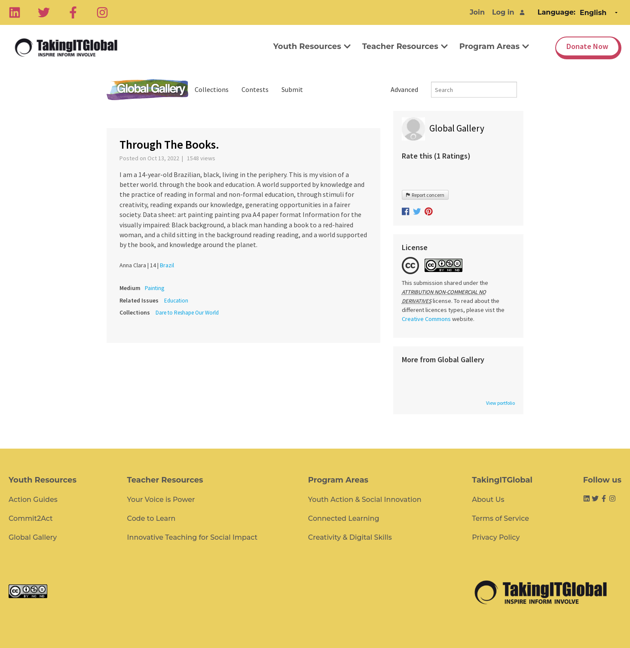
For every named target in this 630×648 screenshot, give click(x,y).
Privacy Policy (496, 537)
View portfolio (500, 403)
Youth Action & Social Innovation (365, 499)
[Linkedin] (15, 12)
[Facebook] (73, 12)
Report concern (425, 195)
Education (176, 300)
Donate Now (587, 46)
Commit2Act (31, 518)
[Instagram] (102, 12)
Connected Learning (343, 518)
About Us (488, 499)
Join (477, 12)
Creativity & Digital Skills (350, 537)
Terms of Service (500, 518)
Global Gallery (147, 89)
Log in (503, 12)
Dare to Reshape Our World (187, 312)
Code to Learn (151, 518)
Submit (292, 89)
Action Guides (33, 499)
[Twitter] (44, 12)
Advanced (404, 89)
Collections (212, 89)
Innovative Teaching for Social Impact (192, 537)
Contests (255, 89)
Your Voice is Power (161, 499)
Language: (556, 12)
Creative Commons (426, 319)
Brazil (167, 265)
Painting (154, 288)
